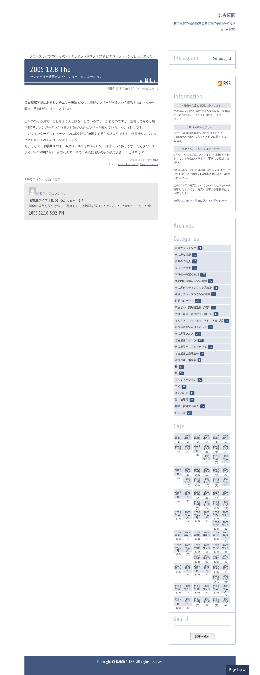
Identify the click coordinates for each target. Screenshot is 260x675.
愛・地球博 (184, 400)
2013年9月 (206, 447)
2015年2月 (178, 447)
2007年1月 (178, 567)
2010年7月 (206, 470)
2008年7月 (216, 523)
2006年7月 (216, 577)
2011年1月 (216, 457)
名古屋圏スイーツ (189, 341)
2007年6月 (225, 546)
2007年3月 (216, 557)
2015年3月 (225, 437)
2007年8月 (206, 546)
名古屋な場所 (186, 255)
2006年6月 (225, 577)
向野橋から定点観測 (190, 275)
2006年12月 (187, 568)
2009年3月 (216, 503)
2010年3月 (197, 480)
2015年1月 (187, 447)
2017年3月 (178, 437)
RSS (224, 83)
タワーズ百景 (186, 268)
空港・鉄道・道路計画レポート (196, 314)
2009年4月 (206, 503)
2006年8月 (225, 567)
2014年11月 (197, 448)
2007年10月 (187, 548)
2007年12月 (225, 535)
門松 (180, 387)
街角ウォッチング (188, 248)
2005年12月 (225, 589)
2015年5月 (206, 437)
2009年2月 (225, 503)
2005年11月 (178, 601)
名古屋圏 (227, 15)
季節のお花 (184, 393)
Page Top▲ (237, 670)
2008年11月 (197, 515)
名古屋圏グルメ (188, 334)
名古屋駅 (153, 160)
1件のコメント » (149, 164)
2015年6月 (197, 437)
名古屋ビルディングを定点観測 (196, 288)
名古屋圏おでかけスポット (194, 327)
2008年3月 (197, 533)
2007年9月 (197, 546)
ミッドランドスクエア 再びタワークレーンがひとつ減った (112, 56)
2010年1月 (216, 480)
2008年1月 (216, 533)
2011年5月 (225, 447)
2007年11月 (178, 548)
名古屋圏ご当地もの (189, 354)
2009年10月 (187, 494)
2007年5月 (197, 557)
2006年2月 (206, 587)
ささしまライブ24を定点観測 (195, 294)
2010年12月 (225, 458)
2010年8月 (197, 470)
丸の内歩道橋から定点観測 (194, 281)
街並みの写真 (186, 261)
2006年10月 (207, 568)
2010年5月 (225, 470)
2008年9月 (216, 513)
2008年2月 (206, 533)
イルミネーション (128, 164)
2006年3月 (197, 587)
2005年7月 (216, 600)
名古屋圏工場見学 (188, 360)
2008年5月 (178, 533)
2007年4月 (206, 557)
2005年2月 (225, 600)
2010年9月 (187, 470)
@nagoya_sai (221, 58)
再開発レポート (188, 301)
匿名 (39, 193)
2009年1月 (178, 513)
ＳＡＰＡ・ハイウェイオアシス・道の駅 (202, 321)
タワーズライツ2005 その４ (49, 56)
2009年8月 (206, 493)
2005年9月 (197, 600)
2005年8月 (206, 600)
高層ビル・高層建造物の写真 (195, 308)
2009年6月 (225, 493)
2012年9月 (216, 447)
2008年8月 (225, 513)
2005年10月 (187, 601)
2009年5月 (197, 503)
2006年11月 (197, 568)
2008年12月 (187, 515)
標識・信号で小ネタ (190, 406)
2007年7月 (216, 546)
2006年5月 (178, 587)
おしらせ (183, 413)
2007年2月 (225, 557)
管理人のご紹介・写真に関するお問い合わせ (200, 200)
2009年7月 (216, 493)
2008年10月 (207, 515)
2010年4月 (187, 480)
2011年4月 (206, 457)
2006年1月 (216, 587)
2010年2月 (206, 480)
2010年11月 (178, 471)
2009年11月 (178, 494)
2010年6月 (216, 470)
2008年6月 (225, 523)
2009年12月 (225, 481)
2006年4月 (187, 587)
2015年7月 (187, 437)
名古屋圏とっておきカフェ (194, 347)
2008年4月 (187, 533)
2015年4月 (216, 437)
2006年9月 (216, 567)
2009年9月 (197, 493)
